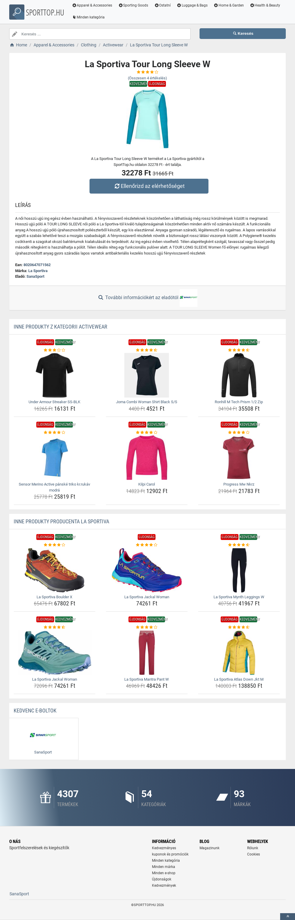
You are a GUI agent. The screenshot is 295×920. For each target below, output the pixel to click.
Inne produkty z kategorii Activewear (60, 327)
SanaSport (35, 276)
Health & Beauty (265, 5)
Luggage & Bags (192, 5)
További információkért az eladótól (147, 298)
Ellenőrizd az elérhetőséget (149, 186)
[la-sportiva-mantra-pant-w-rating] (146, 627)
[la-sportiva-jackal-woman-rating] (146, 545)
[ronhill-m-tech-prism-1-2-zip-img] (239, 375)
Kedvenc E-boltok (35, 710)
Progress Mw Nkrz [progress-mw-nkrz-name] (238, 484)
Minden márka (163, 867)
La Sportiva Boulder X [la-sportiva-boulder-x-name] (54, 597)
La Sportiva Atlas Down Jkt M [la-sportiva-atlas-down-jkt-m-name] (238, 679)
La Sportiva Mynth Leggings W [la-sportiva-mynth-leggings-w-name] (239, 597)
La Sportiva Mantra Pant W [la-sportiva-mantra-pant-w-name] (146, 679)
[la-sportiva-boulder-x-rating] (54, 545)
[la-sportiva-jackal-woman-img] (146, 570)
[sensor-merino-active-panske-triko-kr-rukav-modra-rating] (54, 433)
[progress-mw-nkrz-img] (239, 457)
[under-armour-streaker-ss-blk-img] (54, 375)
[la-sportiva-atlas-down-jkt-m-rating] (239, 627)
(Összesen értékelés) (147, 78)
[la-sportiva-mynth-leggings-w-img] (239, 570)
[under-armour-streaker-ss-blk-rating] (54, 350)
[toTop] (287, 916)
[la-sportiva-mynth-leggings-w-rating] (239, 545)
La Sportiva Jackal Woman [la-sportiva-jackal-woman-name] (146, 597)
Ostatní (163, 5)
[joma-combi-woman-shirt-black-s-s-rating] (146, 350)
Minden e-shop (163, 873)
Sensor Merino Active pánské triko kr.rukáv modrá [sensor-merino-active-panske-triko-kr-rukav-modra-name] (54, 487)
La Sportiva (38, 271)
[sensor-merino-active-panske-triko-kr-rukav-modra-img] (54, 457)
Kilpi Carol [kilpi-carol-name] (146, 484)
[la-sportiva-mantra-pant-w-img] (146, 652)
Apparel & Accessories (92, 5)
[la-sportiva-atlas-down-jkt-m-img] (239, 652)
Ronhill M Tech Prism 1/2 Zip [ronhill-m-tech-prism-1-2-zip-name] (239, 402)
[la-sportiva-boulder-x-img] (54, 570)
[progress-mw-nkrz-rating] (239, 433)
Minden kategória (88, 17)
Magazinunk (209, 848)
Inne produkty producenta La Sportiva (61, 521)
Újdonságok (161, 879)
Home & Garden (229, 5)
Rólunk (252, 848)
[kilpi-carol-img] (146, 457)
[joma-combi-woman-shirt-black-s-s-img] (146, 375)
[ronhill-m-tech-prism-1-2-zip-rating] (239, 350)
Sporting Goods (134, 5)
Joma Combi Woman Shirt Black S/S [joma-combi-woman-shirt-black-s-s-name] (146, 402)
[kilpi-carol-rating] (146, 433)
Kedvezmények (164, 885)
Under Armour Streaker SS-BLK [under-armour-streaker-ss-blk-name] (54, 402)
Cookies (253, 854)
